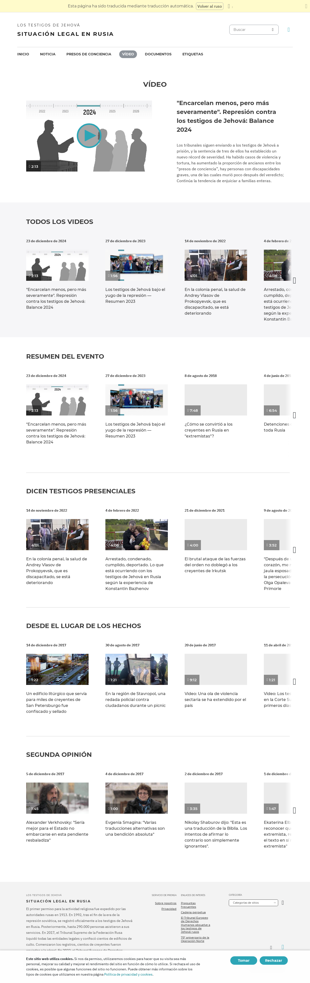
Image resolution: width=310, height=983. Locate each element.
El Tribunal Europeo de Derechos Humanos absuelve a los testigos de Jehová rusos (195, 925)
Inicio (23, 54)
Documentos (158, 54)
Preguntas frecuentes (188, 904)
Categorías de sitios (246, 902)
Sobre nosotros (165, 903)
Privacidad (168, 909)
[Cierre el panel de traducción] (306, 6)
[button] (89, 135)
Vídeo (128, 54)
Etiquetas (192, 54)
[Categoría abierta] (283, 902)
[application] (89, 136)
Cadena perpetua (193, 912)
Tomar (244, 960)
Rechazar (273, 960)
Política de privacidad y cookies (128, 974)
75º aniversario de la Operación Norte (195, 939)
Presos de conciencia (88, 54)
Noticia (48, 54)
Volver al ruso (209, 6)
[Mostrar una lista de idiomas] (230, 6)
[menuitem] (23, 54)
